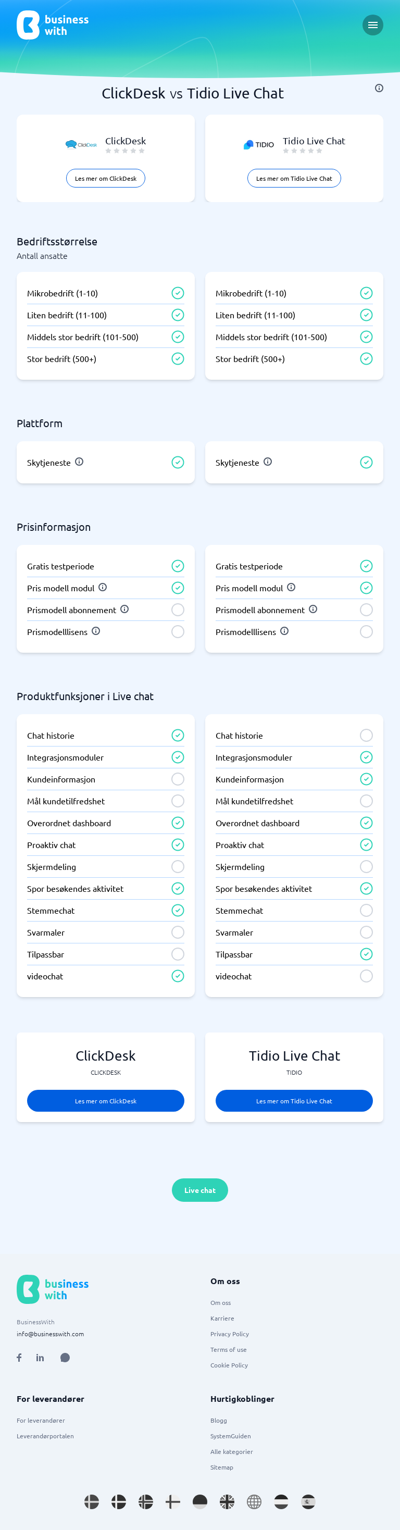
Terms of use (228, 1349)
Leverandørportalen (45, 1436)
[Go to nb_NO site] (146, 1502)
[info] (379, 88)
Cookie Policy (229, 1365)
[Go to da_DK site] (118, 1502)
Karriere (222, 1318)
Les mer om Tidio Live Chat (294, 178)
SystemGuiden (230, 1436)
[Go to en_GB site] (227, 1502)
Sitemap (221, 1467)
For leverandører (41, 1420)
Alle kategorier (231, 1451)
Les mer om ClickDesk (105, 178)
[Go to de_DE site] (200, 1502)
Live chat (200, 1190)
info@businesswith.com (50, 1333)
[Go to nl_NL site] (281, 1502)
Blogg (218, 1420)
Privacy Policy (229, 1333)
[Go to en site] (254, 1502)
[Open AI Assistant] (65, 1357)
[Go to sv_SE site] (91, 1502)
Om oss (220, 1302)
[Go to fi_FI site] (173, 1502)
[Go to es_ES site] (308, 1502)
